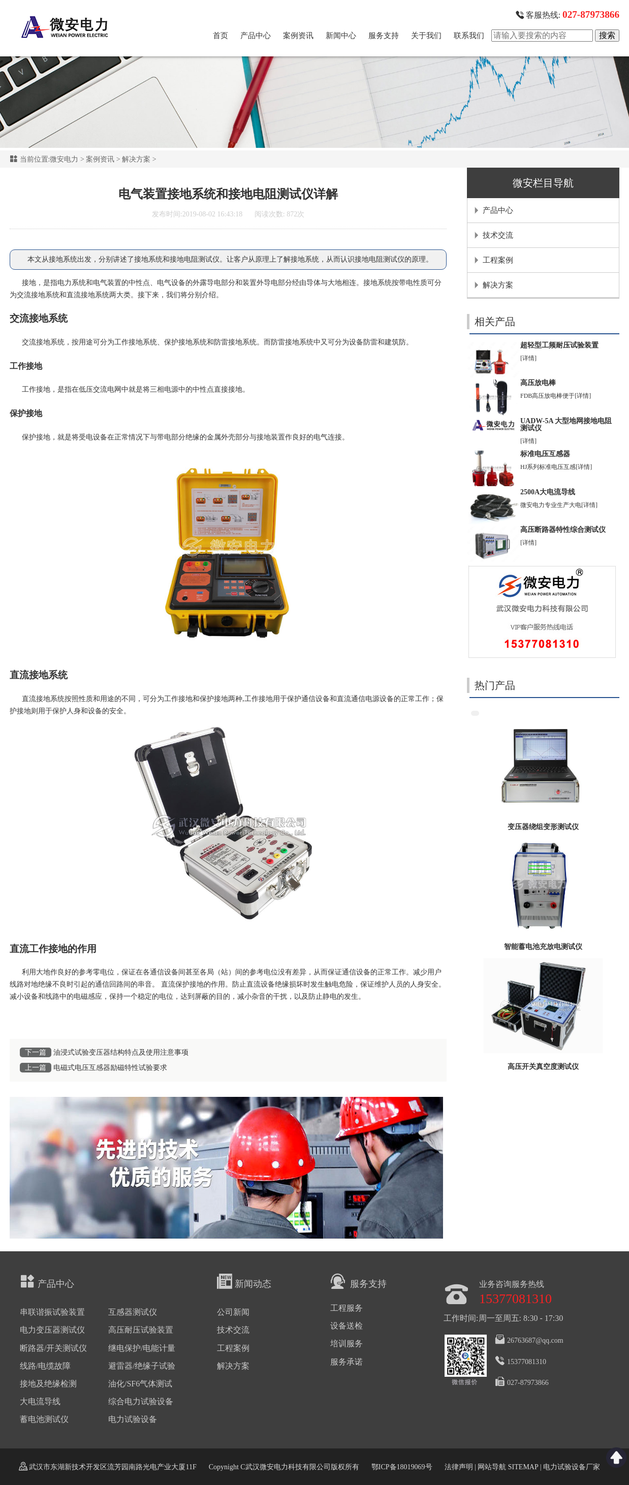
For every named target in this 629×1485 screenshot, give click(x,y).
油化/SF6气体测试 (140, 1383)
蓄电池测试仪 (44, 1419)
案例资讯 (298, 35)
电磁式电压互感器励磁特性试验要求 (110, 1067)
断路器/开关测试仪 (53, 1348)
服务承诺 (346, 1361)
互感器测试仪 (132, 1312)
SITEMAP (523, 1467)
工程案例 (498, 260)
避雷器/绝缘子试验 (141, 1366)
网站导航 (492, 1467)
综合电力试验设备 (140, 1401)
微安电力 (64, 159)
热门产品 (495, 685)
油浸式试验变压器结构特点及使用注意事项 (120, 1052)
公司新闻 (233, 1312)
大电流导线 (40, 1401)
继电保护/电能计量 (141, 1348)
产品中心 (255, 35)
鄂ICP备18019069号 (401, 1467)
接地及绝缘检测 (48, 1383)
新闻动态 (244, 1281)
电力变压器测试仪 (52, 1329)
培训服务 (346, 1343)
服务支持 (383, 35)
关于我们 (426, 35)
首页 (220, 35)
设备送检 (346, 1325)
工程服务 (346, 1308)
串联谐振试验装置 (52, 1312)
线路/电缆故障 (45, 1366)
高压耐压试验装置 (140, 1329)
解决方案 (136, 159)
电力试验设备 (132, 1419)
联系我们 (469, 35)
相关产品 (495, 321)
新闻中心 (341, 35)
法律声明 (459, 1467)
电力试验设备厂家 (571, 1467)
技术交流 (498, 235)
